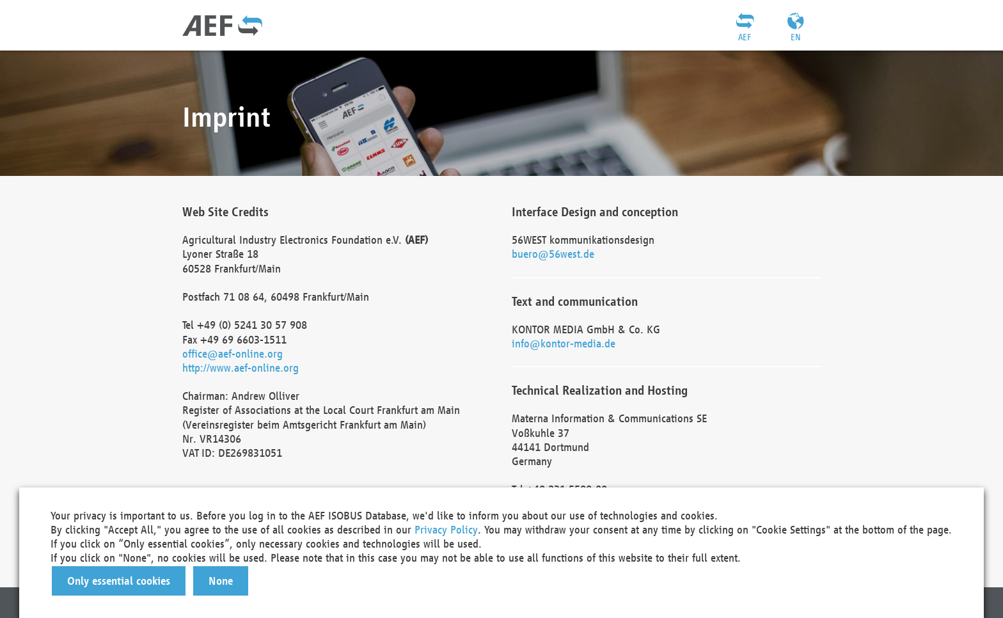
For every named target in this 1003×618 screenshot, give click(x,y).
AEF (744, 37)
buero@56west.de (553, 253)
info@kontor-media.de (563, 343)
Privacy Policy (446, 529)
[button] (119, 581)
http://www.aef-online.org (240, 367)
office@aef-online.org (232, 353)
